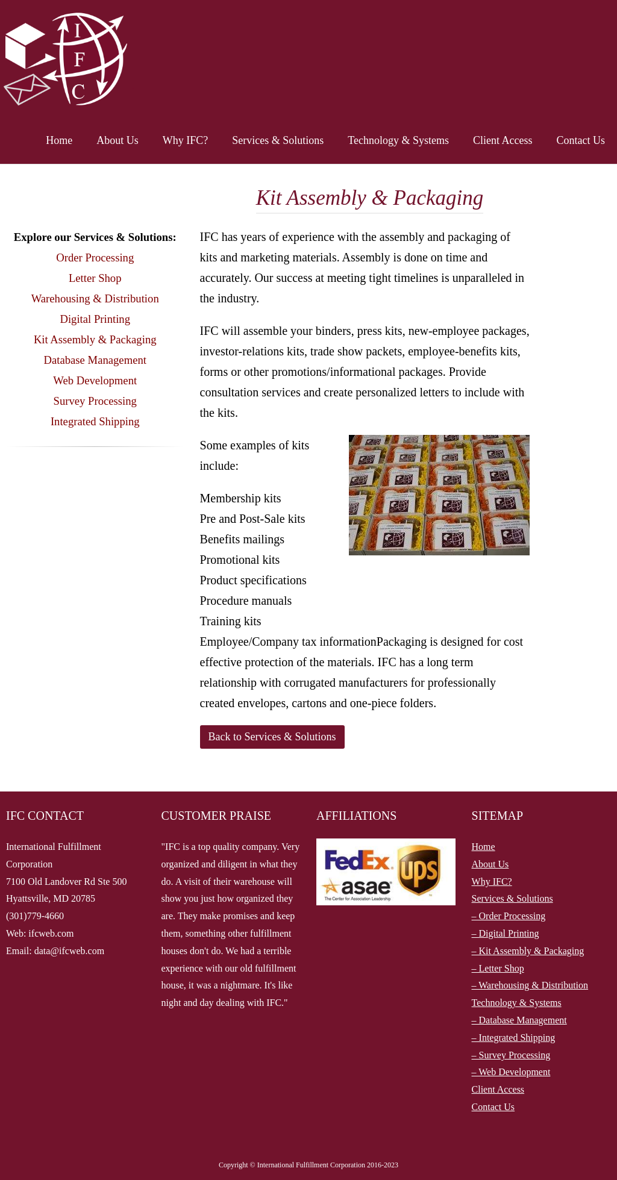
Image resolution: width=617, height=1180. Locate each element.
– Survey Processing (511, 1055)
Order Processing (95, 257)
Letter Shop (95, 278)
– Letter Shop (498, 968)
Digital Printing (95, 319)
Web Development (95, 380)
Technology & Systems (398, 140)
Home (59, 140)
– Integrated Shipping (514, 1037)
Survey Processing (95, 401)
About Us (117, 140)
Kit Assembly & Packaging (95, 339)
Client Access (502, 140)
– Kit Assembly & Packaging (528, 951)
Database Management (95, 360)
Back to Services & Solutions (272, 737)
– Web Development (511, 1072)
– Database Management (519, 1020)
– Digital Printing (505, 933)
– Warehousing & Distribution (530, 985)
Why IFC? (185, 140)
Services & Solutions (278, 140)
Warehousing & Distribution (95, 298)
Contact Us (581, 140)
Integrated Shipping (95, 421)
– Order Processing (509, 916)
